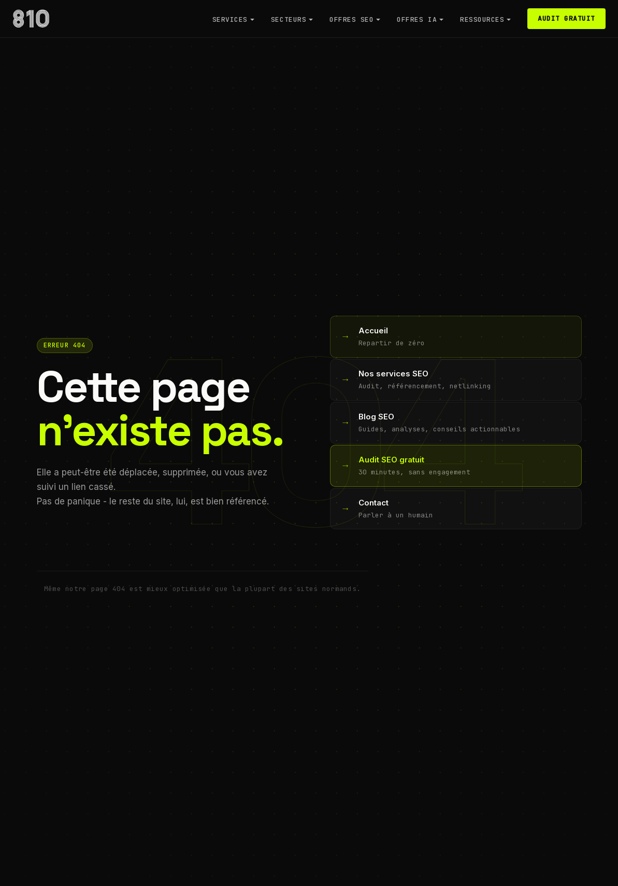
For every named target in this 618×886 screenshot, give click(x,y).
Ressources (482, 19)
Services (230, 19)
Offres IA (417, 19)
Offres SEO (351, 19)
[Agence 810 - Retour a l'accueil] (31, 18)
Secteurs (288, 19)
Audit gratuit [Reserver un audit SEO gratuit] (566, 18)
